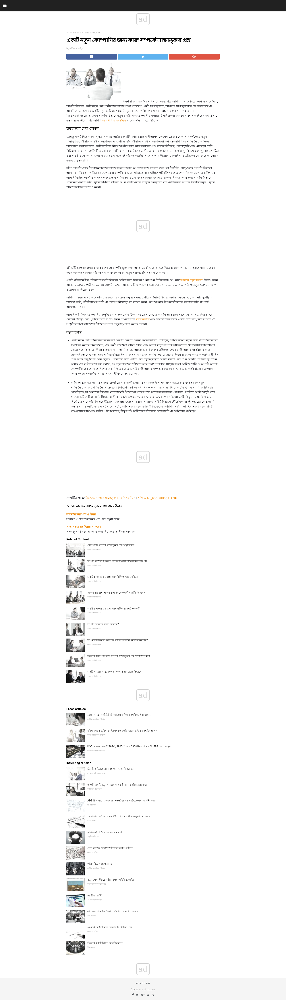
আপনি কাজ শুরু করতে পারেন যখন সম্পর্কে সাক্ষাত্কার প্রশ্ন (117, 561)
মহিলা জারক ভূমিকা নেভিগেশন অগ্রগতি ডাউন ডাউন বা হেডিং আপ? (122, 730)
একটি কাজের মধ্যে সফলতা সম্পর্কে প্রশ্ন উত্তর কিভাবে (114, 671)
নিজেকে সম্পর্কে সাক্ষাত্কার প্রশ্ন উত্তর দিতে (110, 498)
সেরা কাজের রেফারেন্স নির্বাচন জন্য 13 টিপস (110, 848)
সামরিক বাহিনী (94, 895)
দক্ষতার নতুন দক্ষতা (191, 280)
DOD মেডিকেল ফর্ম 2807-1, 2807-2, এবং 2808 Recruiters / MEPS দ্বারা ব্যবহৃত (129, 746)
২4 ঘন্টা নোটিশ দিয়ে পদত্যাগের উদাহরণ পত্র (109, 927)
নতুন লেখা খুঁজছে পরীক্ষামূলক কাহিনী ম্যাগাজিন (111, 879)
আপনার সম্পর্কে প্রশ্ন (92, 33)
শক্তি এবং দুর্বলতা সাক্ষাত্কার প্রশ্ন (157, 498)
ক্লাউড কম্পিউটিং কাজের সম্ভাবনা (104, 832)
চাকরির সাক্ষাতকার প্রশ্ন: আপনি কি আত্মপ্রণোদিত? (112, 576)
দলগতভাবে (143, 319)
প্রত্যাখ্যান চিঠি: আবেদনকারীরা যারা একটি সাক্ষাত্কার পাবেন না (119, 816)
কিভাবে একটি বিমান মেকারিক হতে (105, 943)
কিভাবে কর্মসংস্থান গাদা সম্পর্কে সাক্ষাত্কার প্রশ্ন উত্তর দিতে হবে (118, 656)
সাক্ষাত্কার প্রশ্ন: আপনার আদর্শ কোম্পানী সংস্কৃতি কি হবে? (116, 592)
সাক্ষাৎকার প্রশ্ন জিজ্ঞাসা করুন (83, 527)
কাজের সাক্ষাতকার (73, 33)
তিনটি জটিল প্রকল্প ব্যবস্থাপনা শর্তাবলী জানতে (110, 768)
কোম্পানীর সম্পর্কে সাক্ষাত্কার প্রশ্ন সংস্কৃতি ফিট (110, 545)
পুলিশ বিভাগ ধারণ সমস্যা (100, 863)
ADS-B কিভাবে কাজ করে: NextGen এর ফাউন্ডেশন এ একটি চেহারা (121, 800)
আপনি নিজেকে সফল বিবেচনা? (103, 624)
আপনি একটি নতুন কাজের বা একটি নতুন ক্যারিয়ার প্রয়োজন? (118, 784)
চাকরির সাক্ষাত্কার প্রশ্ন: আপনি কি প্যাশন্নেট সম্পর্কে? (113, 608)
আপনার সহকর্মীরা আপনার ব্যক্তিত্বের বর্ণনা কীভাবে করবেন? (117, 640)
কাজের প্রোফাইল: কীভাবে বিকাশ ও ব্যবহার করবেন (112, 911)
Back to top (143, 983)
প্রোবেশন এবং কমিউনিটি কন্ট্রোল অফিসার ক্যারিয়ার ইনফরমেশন (119, 714)
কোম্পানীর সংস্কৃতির (114, 120)
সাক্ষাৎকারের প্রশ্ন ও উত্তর (81, 514)
